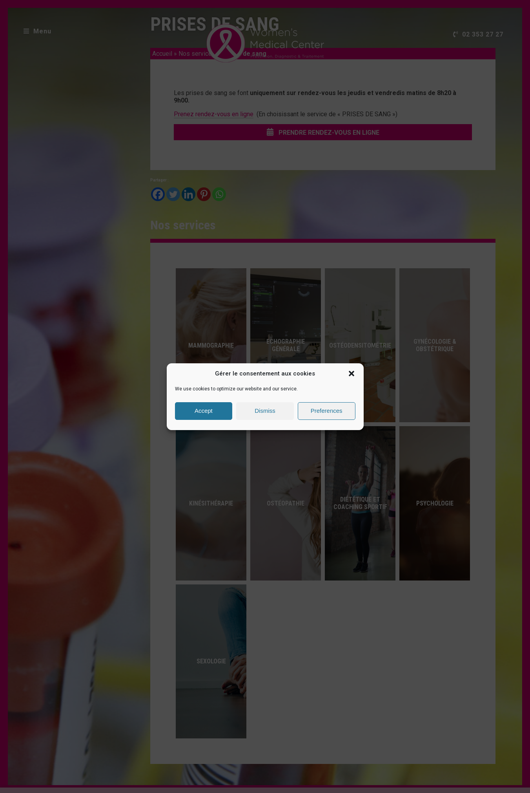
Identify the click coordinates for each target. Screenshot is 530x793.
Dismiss (265, 410)
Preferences (326, 410)
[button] (351, 373)
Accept (204, 410)
